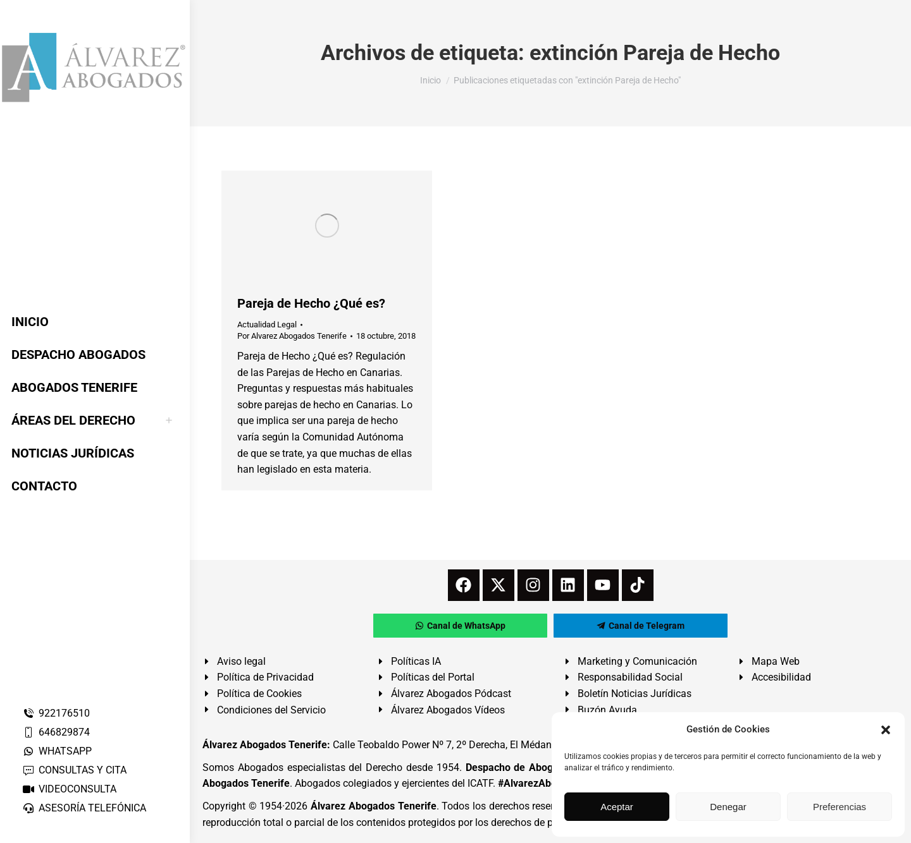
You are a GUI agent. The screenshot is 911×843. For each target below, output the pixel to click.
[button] (885, 730)
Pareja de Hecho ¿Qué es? (311, 303)
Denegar (728, 806)
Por (292, 336)
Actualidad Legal (267, 324)
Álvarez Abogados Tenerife (373, 806)
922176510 (56, 713)
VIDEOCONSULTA (69, 789)
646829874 (56, 732)
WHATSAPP (57, 751)
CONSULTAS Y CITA (74, 770)
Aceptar (616, 806)
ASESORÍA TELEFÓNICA (84, 808)
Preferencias (839, 806)
